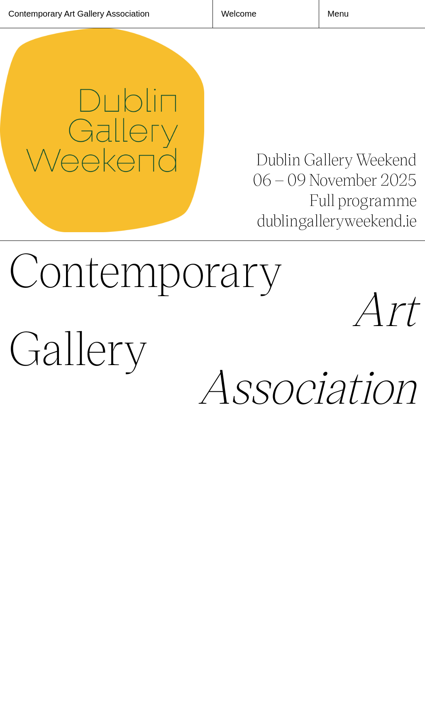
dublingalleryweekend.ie (337, 220)
